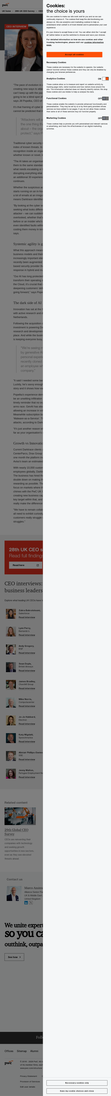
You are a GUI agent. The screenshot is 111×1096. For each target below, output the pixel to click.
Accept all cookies (74, 54)
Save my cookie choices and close (77, 1091)
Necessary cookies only (77, 1083)
